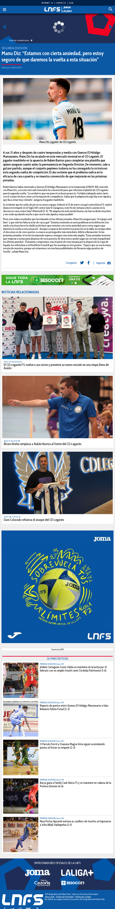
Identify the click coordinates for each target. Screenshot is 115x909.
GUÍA (71, 3)
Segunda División (14, 48)
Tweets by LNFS (57, 649)
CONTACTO (61, 3)
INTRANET (46, 3)
